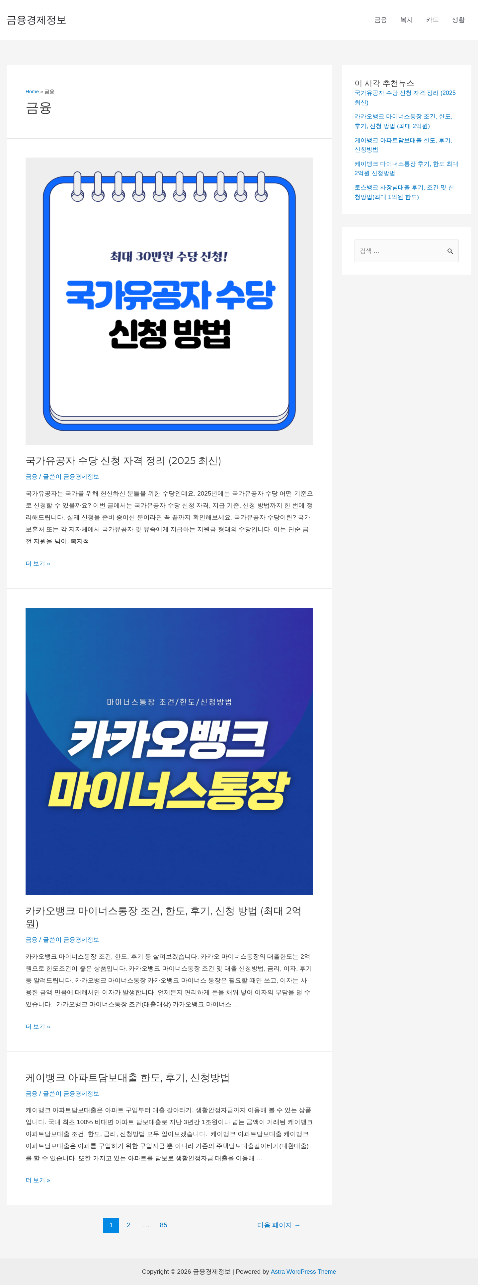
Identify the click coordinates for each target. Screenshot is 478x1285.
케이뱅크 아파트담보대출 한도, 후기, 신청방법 (128, 1077)
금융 (383, 19)
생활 (458, 19)
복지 (408, 19)
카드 (433, 19)
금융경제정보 (36, 20)
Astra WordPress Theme (303, 1271)
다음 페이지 (279, 1225)
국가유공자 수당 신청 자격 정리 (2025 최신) (123, 460)
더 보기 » (38, 563)
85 (163, 1225)
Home (32, 91)
